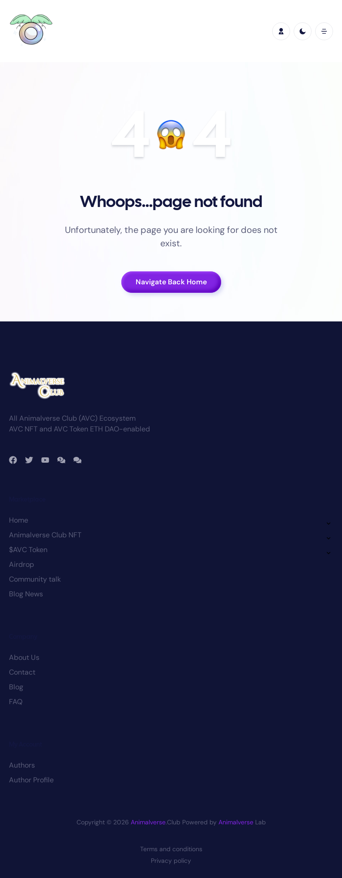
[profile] (281, 31)
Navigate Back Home (171, 282)
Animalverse (148, 822)
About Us (24, 657)
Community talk (35, 579)
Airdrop (21, 564)
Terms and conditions (171, 849)
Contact (22, 672)
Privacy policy (171, 861)
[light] (303, 31)
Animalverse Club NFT (45, 535)
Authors (22, 765)
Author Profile (31, 780)
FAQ (15, 701)
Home (18, 520)
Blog (16, 687)
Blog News (26, 594)
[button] (324, 31)
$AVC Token (28, 549)
